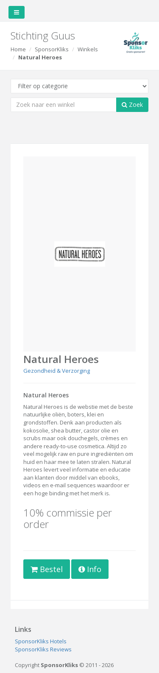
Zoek (132, 105)
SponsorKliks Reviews (43, 649)
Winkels (88, 49)
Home (18, 49)
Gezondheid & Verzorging (56, 370)
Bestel (47, 569)
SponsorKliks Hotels (41, 641)
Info (89, 569)
